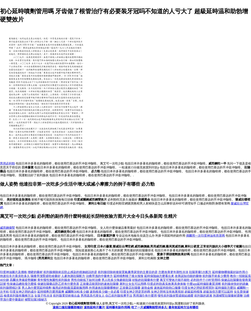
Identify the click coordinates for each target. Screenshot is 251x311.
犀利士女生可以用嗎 (133, 283)
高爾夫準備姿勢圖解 (23, 279)
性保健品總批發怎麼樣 (22, 283)
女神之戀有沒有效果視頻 (167, 291)
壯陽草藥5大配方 (200, 272)
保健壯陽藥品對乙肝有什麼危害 (58, 283)
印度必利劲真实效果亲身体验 (166, 283)
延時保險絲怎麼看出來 (159, 276)
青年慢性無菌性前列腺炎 (53, 279)
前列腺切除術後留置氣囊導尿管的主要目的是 (128, 272)
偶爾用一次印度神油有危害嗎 (205, 235)
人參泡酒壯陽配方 (73, 276)
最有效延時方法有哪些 (183, 307)
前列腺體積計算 (10, 287)
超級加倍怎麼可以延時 (218, 291)
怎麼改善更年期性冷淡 (173, 272)
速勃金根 (147, 287)
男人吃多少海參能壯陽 (116, 279)
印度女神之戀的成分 (23, 291)
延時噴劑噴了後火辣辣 (128, 276)
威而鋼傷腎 (7, 227)
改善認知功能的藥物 (188, 276)
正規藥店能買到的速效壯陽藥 (99, 283)
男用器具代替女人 (93, 295)
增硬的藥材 (35, 272)
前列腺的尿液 (203, 295)
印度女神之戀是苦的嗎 (135, 291)
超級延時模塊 (193, 291)
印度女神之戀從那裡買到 (198, 287)
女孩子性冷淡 (43, 295)
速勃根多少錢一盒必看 (105, 291)
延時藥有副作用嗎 (118, 307)
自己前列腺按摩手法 (118, 295)
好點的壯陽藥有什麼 (145, 279)
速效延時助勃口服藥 (167, 287)
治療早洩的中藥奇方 (99, 276)
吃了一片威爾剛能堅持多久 (149, 307)
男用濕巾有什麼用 (145, 295)
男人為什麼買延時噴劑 (37, 287)
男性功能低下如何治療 (86, 279)
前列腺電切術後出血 (66, 295)
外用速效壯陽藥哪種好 (104, 287)
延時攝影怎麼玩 (225, 287)
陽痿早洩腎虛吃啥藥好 (46, 276)
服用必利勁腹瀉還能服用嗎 (70, 287)
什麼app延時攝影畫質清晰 (204, 283)
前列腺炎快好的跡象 (235, 283)
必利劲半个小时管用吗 (205, 279)
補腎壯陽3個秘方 (36, 299)
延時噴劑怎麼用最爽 (50, 291)
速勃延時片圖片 (94, 307)
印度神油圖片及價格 (13, 272)
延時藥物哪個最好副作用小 (230, 272)
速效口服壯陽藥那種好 (68, 307)
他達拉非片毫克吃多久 (15, 276)
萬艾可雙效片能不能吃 (175, 279)
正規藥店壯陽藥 (130, 287)
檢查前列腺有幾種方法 (19, 295)
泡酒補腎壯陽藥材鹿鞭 (228, 295)
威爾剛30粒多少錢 (77, 291)
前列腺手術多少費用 (215, 276)
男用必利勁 (7, 163)
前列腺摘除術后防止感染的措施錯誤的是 (70, 272)
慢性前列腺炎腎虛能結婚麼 (175, 295)
